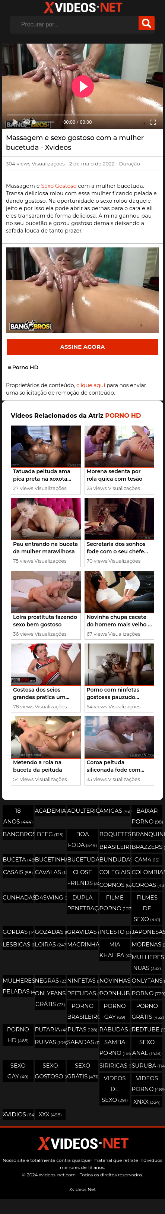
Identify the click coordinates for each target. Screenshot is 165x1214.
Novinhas (114, 980)
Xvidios (18, 1114)
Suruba (146, 1065)
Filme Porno (114, 903)
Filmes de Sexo (147, 908)
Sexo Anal (147, 1047)
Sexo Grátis (82, 1071)
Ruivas (50, 1042)
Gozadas (50, 931)
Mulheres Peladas (18, 986)
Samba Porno (114, 1047)
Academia (50, 810)
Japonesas (146, 931)
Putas (82, 1029)
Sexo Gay (18, 1071)
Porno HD (23, 367)
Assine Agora (82, 346)
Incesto (114, 931)
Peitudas (82, 993)
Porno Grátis (146, 1011)
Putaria (50, 1029)
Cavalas (50, 872)
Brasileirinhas (114, 846)
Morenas (146, 944)
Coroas (146, 884)
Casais (18, 872)
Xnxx (147, 1101)
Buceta (18, 859)
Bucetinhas (50, 859)
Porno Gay (115, 1011)
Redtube (146, 1029)
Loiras (50, 944)
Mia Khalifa (114, 950)
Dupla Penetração (82, 903)
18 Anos (18, 816)
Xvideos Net (82, 1189)
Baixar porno (146, 816)
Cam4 (147, 859)
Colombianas (146, 872)
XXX (50, 1114)
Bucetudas (82, 859)
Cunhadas (18, 897)
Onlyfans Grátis (50, 999)
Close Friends (82, 877)
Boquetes (114, 834)
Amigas (114, 810)
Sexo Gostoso (58, 186)
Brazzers (146, 846)
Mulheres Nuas (146, 962)
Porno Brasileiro (82, 1011)
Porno (146, 993)
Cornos (114, 884)
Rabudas (114, 1029)
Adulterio (82, 810)
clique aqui (90, 385)
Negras (50, 980)
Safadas (82, 1042)
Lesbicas (18, 944)
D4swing (50, 897)
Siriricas (114, 1065)
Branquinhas (146, 834)
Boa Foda (82, 839)
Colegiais (114, 872)
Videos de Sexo (115, 1089)
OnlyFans (146, 980)
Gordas (18, 931)
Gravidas (82, 931)
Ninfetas (82, 980)
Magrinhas (82, 944)
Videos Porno (146, 1084)
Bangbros (18, 834)
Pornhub (114, 993)
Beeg (50, 834)
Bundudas (114, 859)
